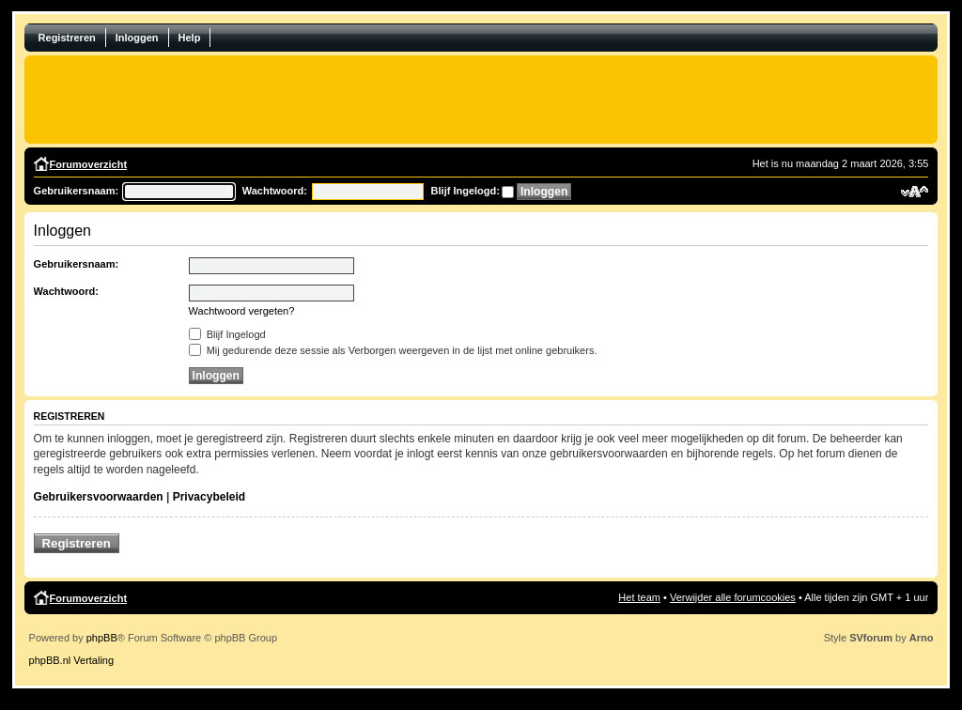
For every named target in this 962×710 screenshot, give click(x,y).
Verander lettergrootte (914, 191)
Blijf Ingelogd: (465, 190)
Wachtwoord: (274, 190)
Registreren (67, 37)
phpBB (101, 637)
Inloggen (137, 37)
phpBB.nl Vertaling (72, 660)
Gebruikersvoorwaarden (98, 496)
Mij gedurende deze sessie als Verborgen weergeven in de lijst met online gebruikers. (393, 350)
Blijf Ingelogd (227, 334)
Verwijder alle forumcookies (733, 597)
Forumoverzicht (89, 164)
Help (189, 37)
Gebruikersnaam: (76, 190)
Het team (639, 597)
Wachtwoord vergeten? (242, 310)
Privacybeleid (209, 496)
